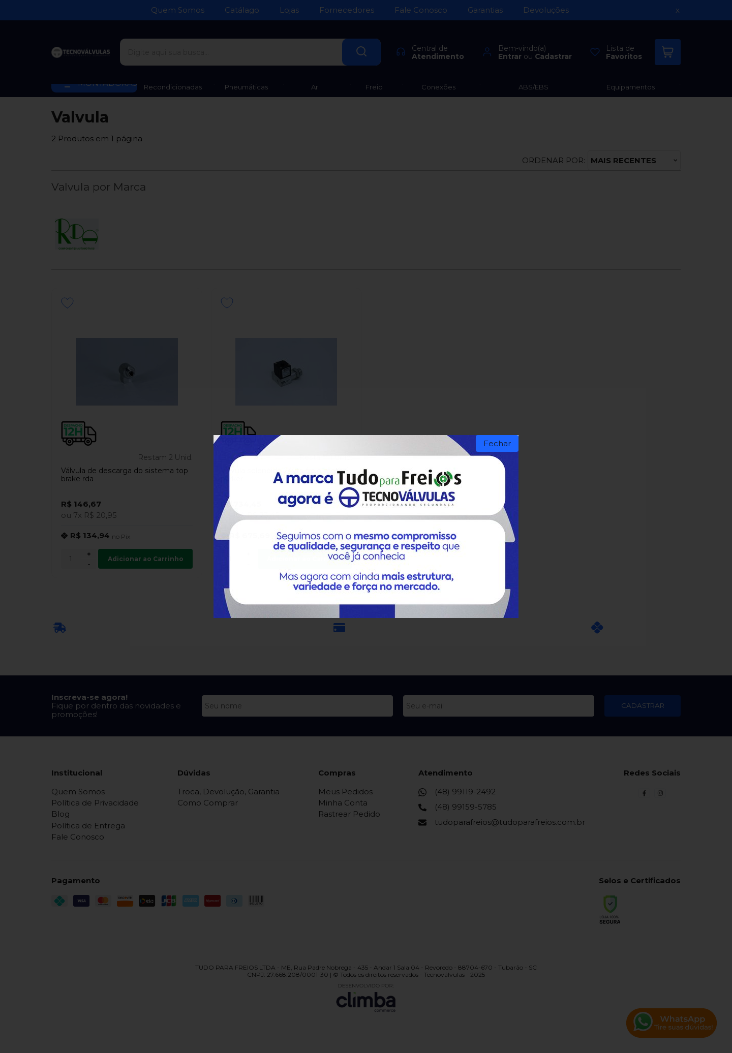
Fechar (497, 443)
